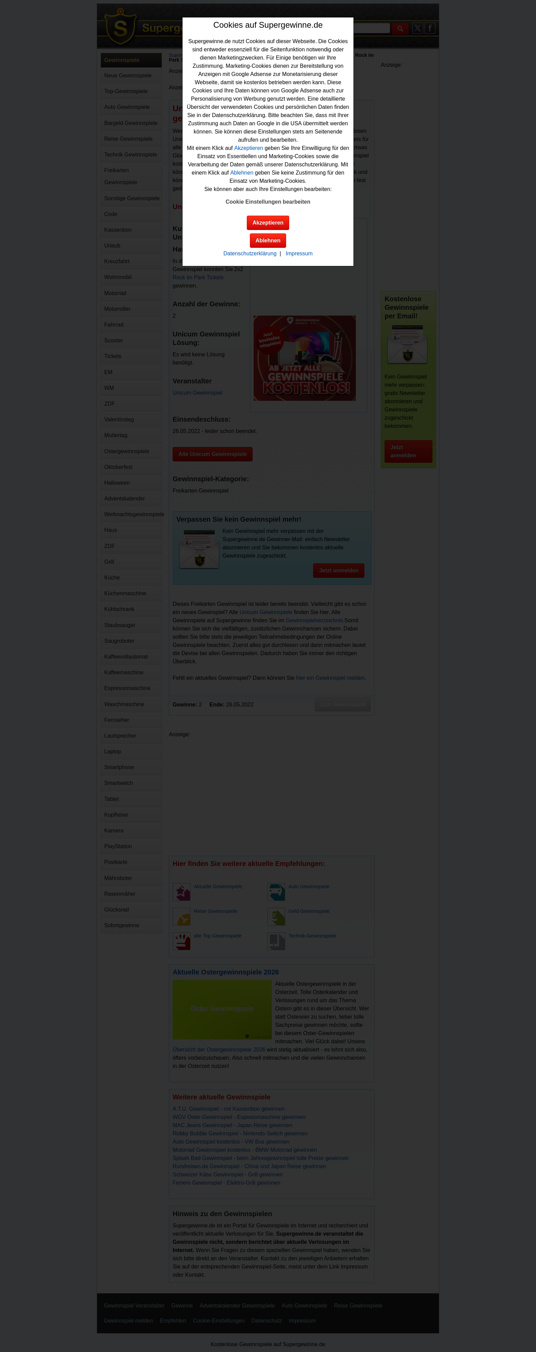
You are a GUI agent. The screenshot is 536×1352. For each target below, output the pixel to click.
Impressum (298, 253)
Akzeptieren (248, 148)
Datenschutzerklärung (250, 253)
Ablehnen (242, 173)
